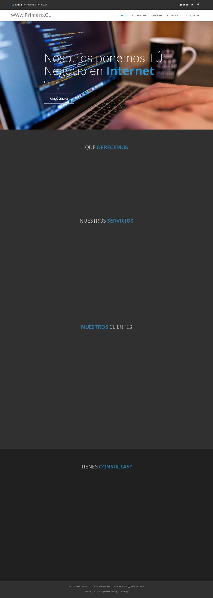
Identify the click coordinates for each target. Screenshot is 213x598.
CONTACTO (192, 15)
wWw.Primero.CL (31, 14)
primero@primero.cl (35, 4)
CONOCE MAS (59, 99)
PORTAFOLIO (174, 15)
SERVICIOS (156, 15)
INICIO (123, 15)
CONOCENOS (139, 15)
